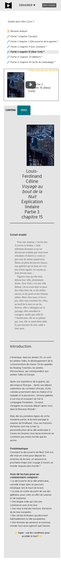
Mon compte (49, 5)
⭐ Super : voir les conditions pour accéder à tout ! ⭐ (32, 534)
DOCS (24, 110)
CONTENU (10, 110)
